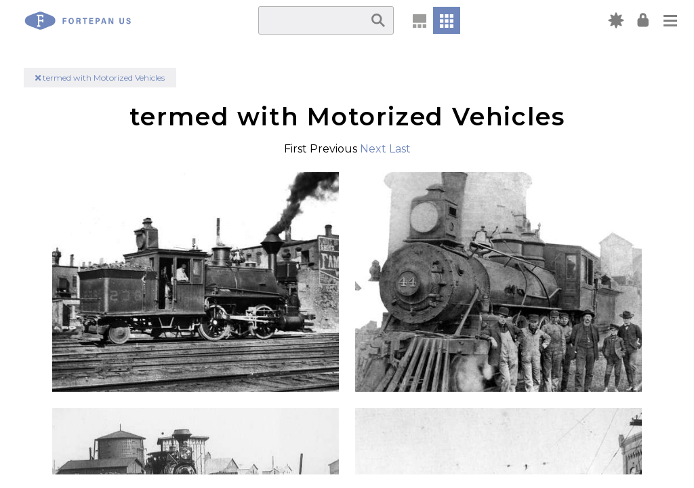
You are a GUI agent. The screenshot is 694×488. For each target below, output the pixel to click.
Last (400, 148)
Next (373, 148)
